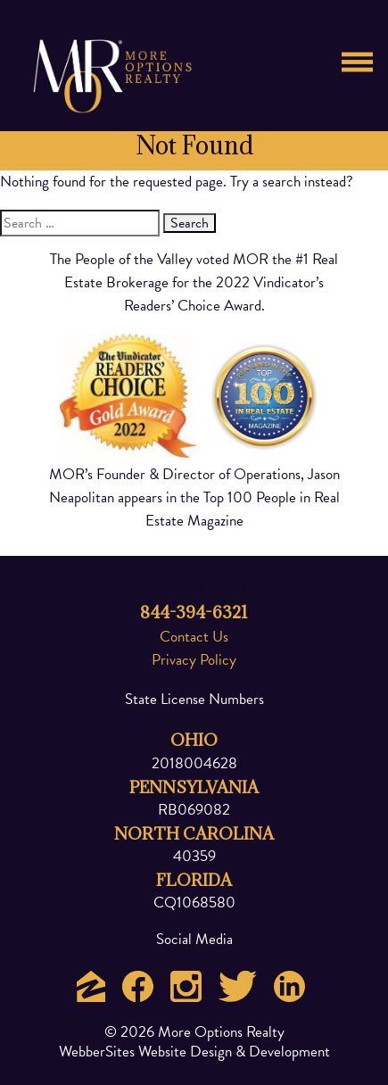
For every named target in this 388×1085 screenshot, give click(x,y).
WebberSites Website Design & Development (194, 1051)
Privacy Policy (194, 660)
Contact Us (194, 636)
